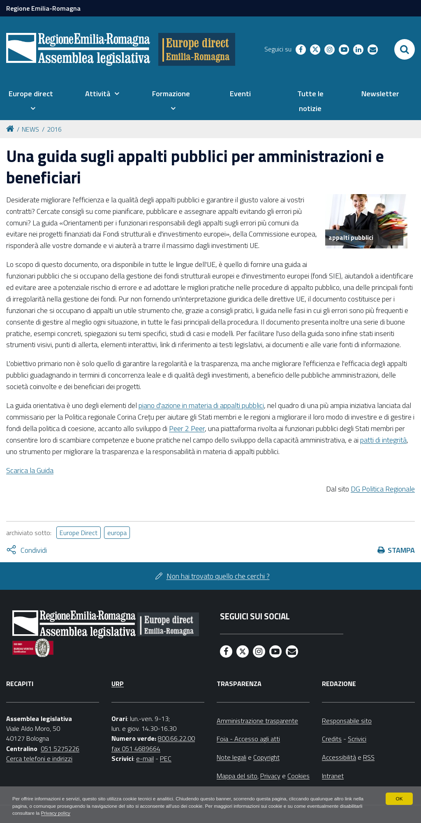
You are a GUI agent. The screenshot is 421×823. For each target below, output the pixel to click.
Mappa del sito (237, 776)
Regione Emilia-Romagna (43, 8)
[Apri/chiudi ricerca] (404, 49)
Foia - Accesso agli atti (248, 739)
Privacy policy (81, 813)
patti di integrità (383, 439)
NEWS (30, 129)
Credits (332, 739)
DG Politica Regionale (383, 488)
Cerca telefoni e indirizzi (39, 758)
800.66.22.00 (176, 738)
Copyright (266, 757)
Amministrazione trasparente (257, 721)
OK (399, 798)
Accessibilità (339, 757)
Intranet (333, 776)
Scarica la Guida (29, 470)
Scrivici (357, 739)
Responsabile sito (347, 721)
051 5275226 (60, 748)
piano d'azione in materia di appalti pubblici (201, 405)
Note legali (231, 757)
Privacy (270, 776)
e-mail (145, 758)
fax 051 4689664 (135, 748)
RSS (369, 757)
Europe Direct (78, 533)
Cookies (298, 776)
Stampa (401, 550)
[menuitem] (30, 101)
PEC (165, 758)
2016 (54, 129)
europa (117, 533)
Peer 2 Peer (187, 428)
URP (117, 684)
